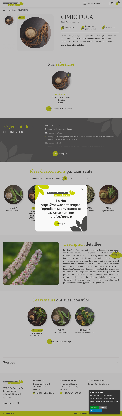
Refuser (103, 407)
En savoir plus (96, 411)
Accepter (94, 407)
